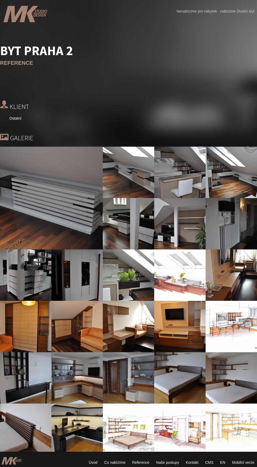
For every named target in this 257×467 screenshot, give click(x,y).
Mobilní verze (243, 462)
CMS (209, 462)
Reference (140, 462)
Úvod (93, 462)
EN (222, 462)
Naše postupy (167, 462)
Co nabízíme (114, 462)
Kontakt (192, 462)
